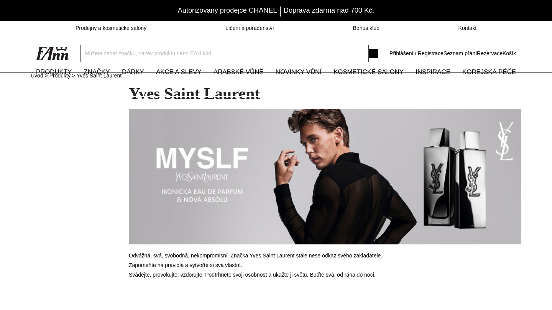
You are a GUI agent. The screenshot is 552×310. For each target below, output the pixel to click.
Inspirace (433, 84)
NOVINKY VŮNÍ (299, 84)
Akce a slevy (178, 84)
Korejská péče (489, 84)
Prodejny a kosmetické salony (111, 28)
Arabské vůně (239, 84)
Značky (97, 84)
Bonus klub (366, 28)
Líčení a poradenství (249, 28)
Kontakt (467, 28)
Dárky (133, 84)
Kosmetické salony (369, 84)
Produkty (54, 84)
